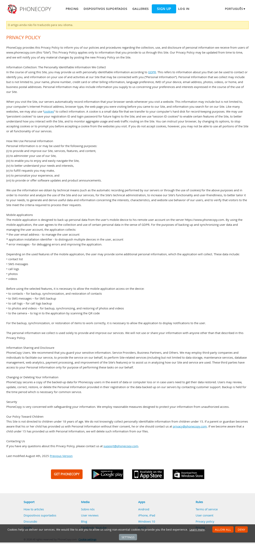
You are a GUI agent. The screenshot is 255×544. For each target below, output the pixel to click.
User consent (204, 515)
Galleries (140, 9)
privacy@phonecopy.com (190, 426)
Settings (128, 537)
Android (143, 509)
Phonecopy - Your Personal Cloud (29, 9)
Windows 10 (146, 521)
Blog (84, 521)
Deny (241, 529)
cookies (49, 111)
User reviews (90, 515)
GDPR (152, 72)
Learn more (197, 529)
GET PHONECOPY (66, 474)
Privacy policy (205, 521)
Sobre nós (88, 509)
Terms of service (207, 509)
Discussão (30, 521)
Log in (183, 9)
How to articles (34, 509)
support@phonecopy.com (120, 446)
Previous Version (61, 456)
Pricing (72, 9)
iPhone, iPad (146, 515)
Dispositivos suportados (105, 9)
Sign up (164, 9)
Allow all (223, 529)
